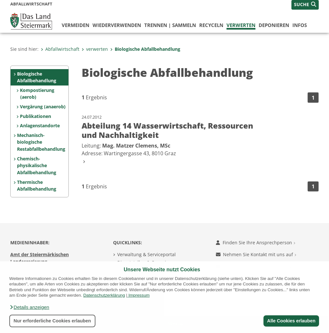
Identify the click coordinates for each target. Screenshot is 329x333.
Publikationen (35, 116)
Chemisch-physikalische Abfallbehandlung (36, 166)
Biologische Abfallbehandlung (145, 49)
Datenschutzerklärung (104, 295)
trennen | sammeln (170, 25)
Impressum (139, 295)
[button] (29, 307)
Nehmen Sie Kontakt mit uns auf (256, 254)
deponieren (274, 25)
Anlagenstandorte (40, 125)
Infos (299, 25)
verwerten (241, 25)
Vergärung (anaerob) (43, 107)
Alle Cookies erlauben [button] (291, 320)
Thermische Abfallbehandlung (36, 185)
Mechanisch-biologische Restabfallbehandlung (41, 142)
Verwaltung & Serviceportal (146, 254)
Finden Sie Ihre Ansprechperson (255, 242)
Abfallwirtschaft (60, 49)
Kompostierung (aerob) (37, 93)
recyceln (211, 25)
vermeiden (75, 25)
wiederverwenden (117, 25)
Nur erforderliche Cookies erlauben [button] (52, 320)
